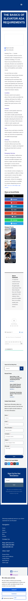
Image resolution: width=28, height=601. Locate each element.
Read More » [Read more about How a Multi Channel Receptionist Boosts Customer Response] (12, 389)
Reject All (14, 597)
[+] (8, 343)
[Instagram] (14, 574)
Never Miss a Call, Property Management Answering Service (16, 378)
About (3, 530)
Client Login (5, 562)
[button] (21, 4)
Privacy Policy (5, 554)
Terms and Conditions (7, 556)
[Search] (21, 368)
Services (4, 532)
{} (6, 343)
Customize (14, 593)
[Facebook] (14, 571)
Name (6, 415)
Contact (4, 536)
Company (7, 433)
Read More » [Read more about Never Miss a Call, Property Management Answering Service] (12, 381)
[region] (14, 588)
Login (21, 332)
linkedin (14, 206)
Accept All (14, 589)
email (14, 216)
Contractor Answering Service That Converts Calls (16, 394)
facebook (14, 199)
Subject (7, 440)
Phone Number (8, 427)
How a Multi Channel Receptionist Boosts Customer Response (15, 386)
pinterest (14, 203)
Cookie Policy (5, 558)
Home (3, 528)
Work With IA (5, 560)
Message (7, 446)
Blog (3, 534)
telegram (14, 223)
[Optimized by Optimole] (7, 598)
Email (6, 421)
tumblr (14, 209)
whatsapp (14, 220)
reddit (13, 213)
